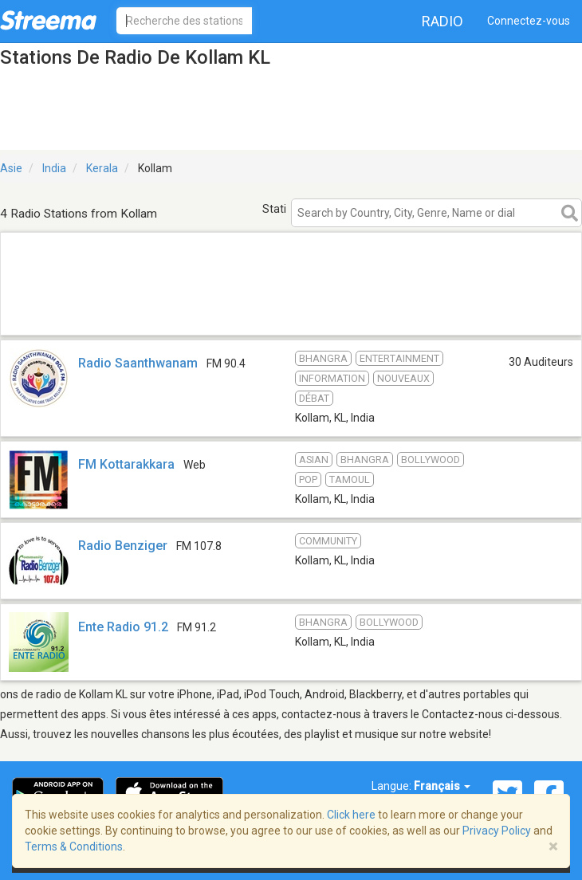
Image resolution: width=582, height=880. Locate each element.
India (54, 168)
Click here (351, 814)
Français (442, 786)
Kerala (102, 168)
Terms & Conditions (74, 846)
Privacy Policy (496, 830)
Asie (11, 168)
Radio (442, 21)
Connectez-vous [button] (528, 20)
